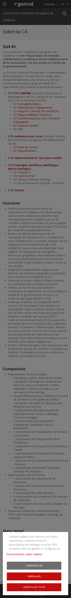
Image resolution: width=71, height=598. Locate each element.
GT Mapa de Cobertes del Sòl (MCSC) (36, 111)
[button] (64, 13)
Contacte (49, 4)
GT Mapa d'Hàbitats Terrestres (32, 115)
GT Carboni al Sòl (24, 176)
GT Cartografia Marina (27, 104)
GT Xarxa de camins (25, 125)
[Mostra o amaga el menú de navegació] (4, 4)
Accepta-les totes (34, 588)
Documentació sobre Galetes (24, 557)
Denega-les (34, 577)
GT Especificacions (24, 150)
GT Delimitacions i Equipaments (32, 107)
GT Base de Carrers (25, 147)
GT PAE (18, 129)
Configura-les (34, 567)
